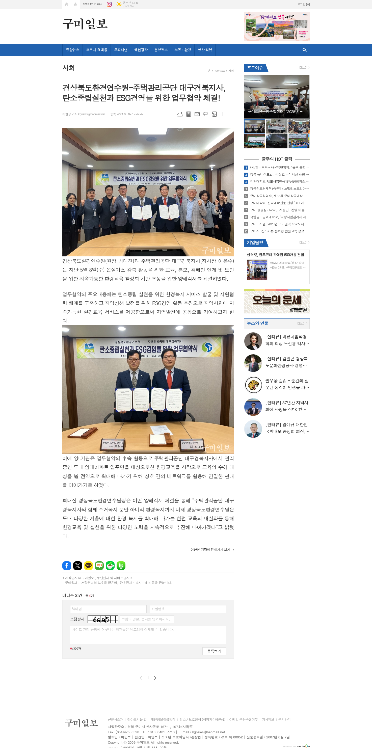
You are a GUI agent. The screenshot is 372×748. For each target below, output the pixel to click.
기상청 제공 (128, 6)
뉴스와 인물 (257, 323)
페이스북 (66, 565)
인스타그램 (109, 4)
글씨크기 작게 (231, 114)
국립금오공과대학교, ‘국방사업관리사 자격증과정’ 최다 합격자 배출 (280, 217)
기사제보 (268, 720)
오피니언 (120, 49)
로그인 (301, 4)
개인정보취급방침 (163, 720)
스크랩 (214, 114)
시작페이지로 (66, 4)
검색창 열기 (305, 50)
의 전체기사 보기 (210, 549)
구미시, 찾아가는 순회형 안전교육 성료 (277, 231)
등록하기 (214, 651)
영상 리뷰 (205, 49)
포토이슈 (255, 68)
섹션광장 (141, 49)
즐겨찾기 (75, 4)
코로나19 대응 (96, 49)
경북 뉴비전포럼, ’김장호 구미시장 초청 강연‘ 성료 (280, 174)
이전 (141, 678)
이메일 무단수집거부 (243, 720)
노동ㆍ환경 (182, 49)
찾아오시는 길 (137, 720)
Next (303, 96)
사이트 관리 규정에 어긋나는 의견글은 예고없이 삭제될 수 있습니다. (123, 629)
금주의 (276, 159)
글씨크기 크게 (222, 114)
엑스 (77, 565)
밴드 (121, 565)
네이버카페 (110, 565)
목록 (188, 114)
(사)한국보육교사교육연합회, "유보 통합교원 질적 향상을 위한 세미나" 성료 (280, 167)
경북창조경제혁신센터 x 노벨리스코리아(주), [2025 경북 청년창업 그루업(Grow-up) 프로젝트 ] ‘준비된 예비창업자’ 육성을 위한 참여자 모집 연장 (280, 188)
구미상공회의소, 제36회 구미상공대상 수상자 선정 (280, 196)
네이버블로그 (99, 565)
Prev (250, 96)
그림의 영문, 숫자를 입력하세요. (145, 619)
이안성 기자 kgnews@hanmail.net (83, 114)
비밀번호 (158, 608)
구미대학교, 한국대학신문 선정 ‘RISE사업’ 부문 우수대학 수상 (280, 203)
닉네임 (77, 608)
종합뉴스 (72, 49)
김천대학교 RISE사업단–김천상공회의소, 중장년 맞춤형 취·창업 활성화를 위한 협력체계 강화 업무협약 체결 (280, 181)
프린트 (205, 114)
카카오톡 (88, 565)
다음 (155, 678)
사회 (231, 70)
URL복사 (179, 114)
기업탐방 (255, 242)
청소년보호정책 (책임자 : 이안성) (202, 720)
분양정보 (161, 49)
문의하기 (284, 720)
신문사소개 (115, 720)
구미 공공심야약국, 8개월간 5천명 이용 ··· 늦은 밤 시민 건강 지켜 (280, 210)
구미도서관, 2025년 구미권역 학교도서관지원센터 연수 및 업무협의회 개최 (280, 224)
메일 (197, 114)
